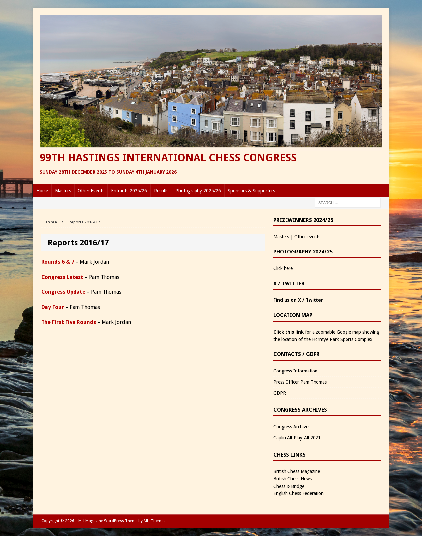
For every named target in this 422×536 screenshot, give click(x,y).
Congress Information (295, 370)
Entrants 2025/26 (129, 190)
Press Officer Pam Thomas (300, 382)
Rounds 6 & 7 (57, 262)
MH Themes (154, 521)
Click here (283, 268)
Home (42, 190)
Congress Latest (62, 277)
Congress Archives (291, 426)
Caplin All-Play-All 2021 (297, 437)
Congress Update (63, 292)
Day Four (52, 307)
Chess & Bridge (288, 486)
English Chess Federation (298, 493)
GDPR (279, 393)
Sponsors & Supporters (251, 190)
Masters (63, 190)
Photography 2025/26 (198, 190)
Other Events (91, 190)
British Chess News (292, 478)
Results (161, 190)
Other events (307, 236)
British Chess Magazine (296, 471)
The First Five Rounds (68, 322)
